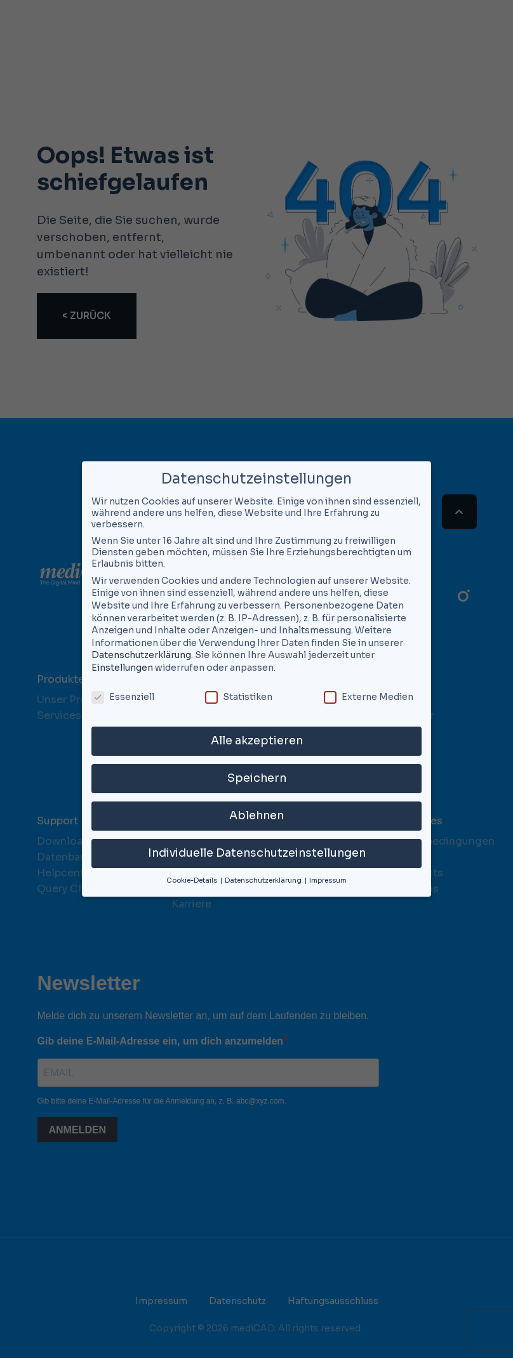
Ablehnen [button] (256, 815)
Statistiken (238, 696)
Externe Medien (368, 696)
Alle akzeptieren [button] (257, 741)
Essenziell (122, 696)
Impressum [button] (328, 880)
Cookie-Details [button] (192, 880)
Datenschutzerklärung (141, 655)
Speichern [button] (256, 778)
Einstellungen (122, 667)
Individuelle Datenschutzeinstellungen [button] (257, 853)
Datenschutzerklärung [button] (264, 880)
